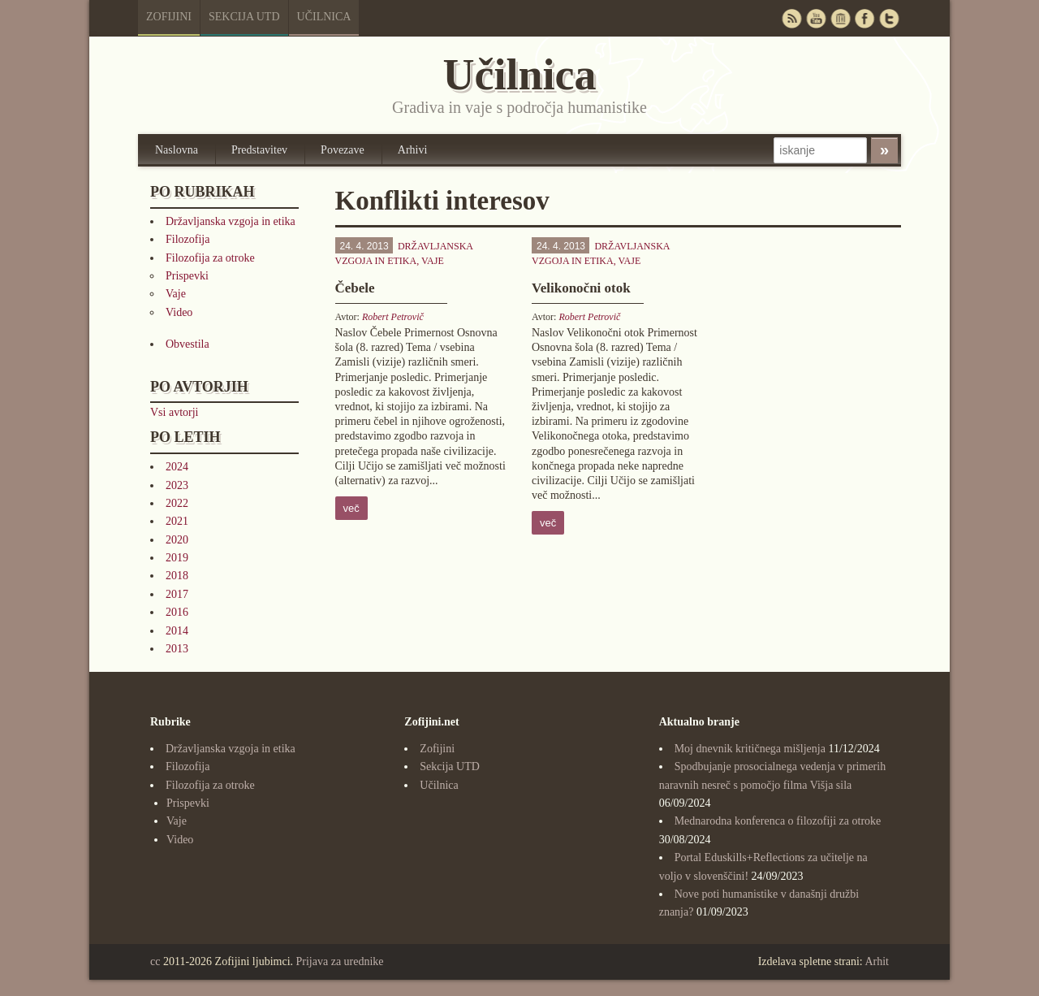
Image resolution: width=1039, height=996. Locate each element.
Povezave (342, 150)
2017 (177, 594)
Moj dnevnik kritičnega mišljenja (750, 749)
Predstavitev (259, 150)
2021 (177, 521)
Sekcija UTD (244, 17)
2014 (177, 631)
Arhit (876, 961)
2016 (177, 612)
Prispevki (187, 276)
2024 (177, 467)
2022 (177, 503)
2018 (177, 575)
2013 (177, 649)
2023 (177, 485)
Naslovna (176, 150)
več (351, 508)
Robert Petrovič (393, 317)
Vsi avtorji (174, 412)
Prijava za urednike (340, 961)
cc (155, 961)
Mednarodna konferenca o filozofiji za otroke (778, 821)
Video (179, 312)
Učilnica (324, 17)
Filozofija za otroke (210, 258)
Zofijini (169, 17)
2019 (177, 558)
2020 (177, 540)
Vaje (176, 294)
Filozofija (187, 239)
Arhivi (413, 150)
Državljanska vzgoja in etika (230, 221)
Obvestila (187, 344)
